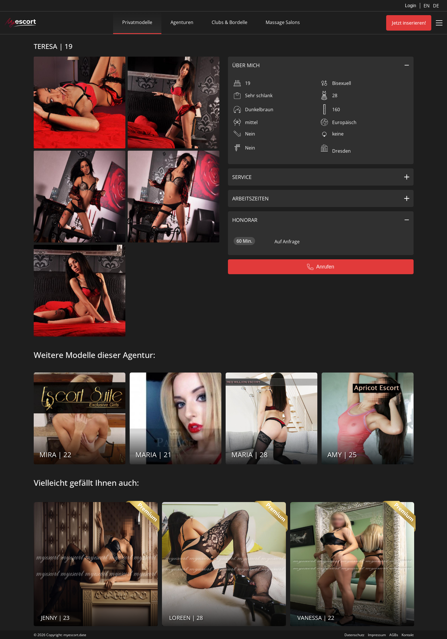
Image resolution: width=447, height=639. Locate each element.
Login (410, 5)
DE (436, 6)
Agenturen (182, 22)
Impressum (377, 634)
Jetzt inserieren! (409, 23)
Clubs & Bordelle (229, 22)
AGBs (393, 634)
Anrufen (320, 267)
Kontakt (408, 634)
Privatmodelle (137, 22)
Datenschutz (354, 634)
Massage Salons (283, 22)
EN (427, 6)
